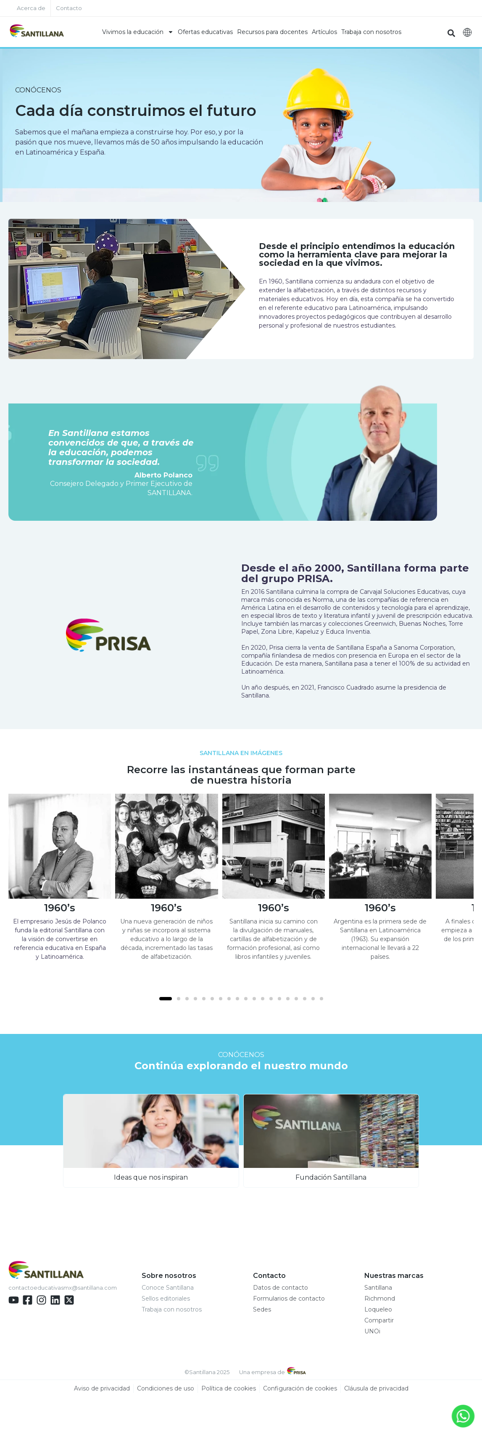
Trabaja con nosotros (371, 32)
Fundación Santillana (330, 1177)
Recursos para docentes (272, 32)
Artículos (324, 32)
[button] (451, 33)
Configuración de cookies (300, 1388)
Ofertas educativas (205, 32)
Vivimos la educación (138, 32)
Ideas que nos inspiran (151, 1177)
